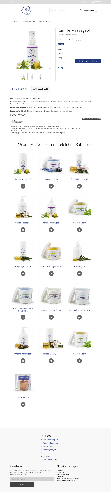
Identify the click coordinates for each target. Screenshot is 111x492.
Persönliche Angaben (50, 440)
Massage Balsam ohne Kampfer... (23, 309)
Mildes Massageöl (23, 223)
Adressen (46, 453)
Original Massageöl (23, 354)
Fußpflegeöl (79, 267)
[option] (24, 76)
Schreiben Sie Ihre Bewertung (91, 119)
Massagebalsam (51, 179)
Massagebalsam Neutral (79, 310)
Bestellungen (48, 447)
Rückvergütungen (49, 450)
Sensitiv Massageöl (79, 179)
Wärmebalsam (79, 223)
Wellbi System (23, 398)
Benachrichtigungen (50, 460)
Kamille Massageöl (23, 179)
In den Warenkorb (88, 60)
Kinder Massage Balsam (51, 267)
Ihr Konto (46, 436)
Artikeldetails (41, 89)
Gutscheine (47, 457)
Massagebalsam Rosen (51, 310)
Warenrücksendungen (51, 443)
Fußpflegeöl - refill (23, 267)
